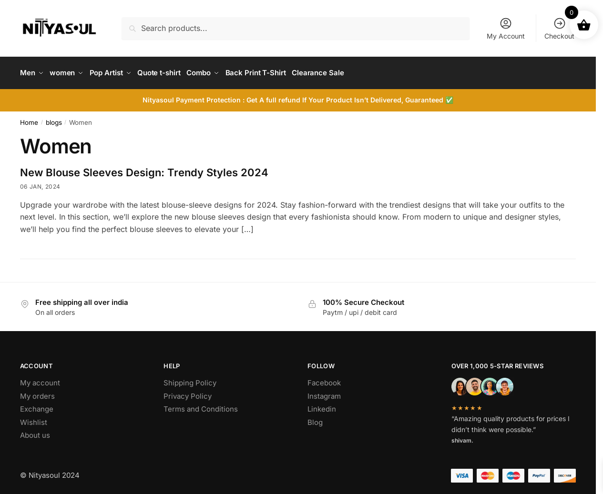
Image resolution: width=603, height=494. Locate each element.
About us (35, 431)
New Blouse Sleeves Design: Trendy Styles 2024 (144, 169)
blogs (54, 119)
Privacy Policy (188, 392)
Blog (315, 418)
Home (29, 119)
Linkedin (321, 405)
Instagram (324, 392)
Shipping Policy (190, 379)
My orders (37, 392)
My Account (506, 28)
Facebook (324, 379)
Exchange (36, 405)
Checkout (559, 28)
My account (40, 379)
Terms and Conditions (201, 405)
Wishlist (33, 418)
